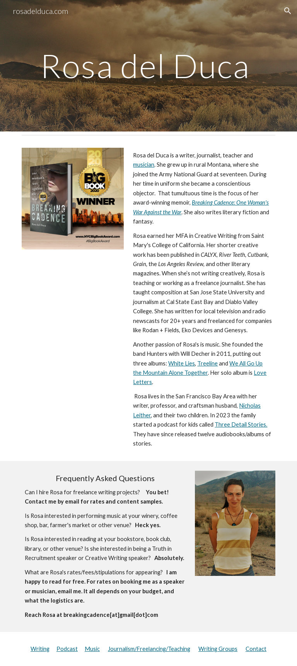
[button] (287, 11)
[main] (148, 65)
